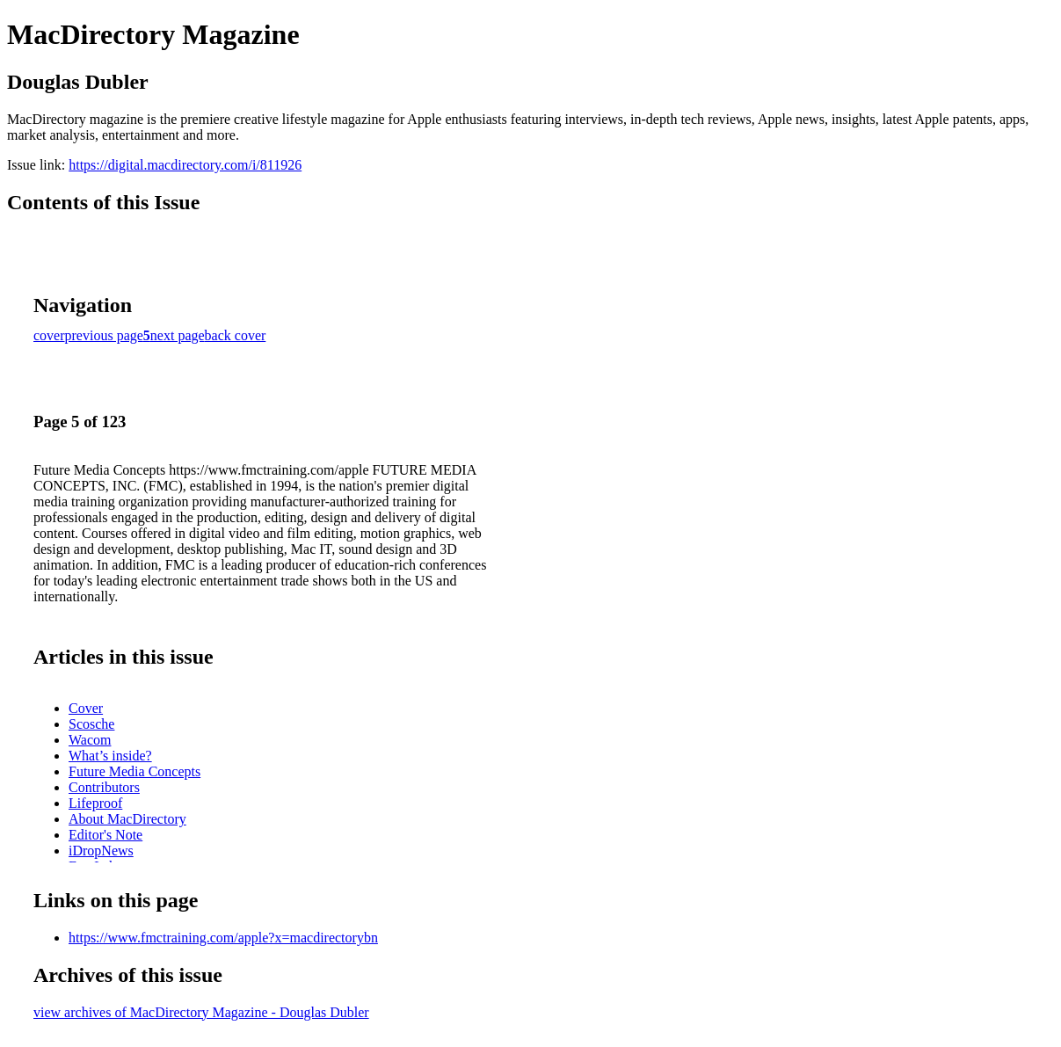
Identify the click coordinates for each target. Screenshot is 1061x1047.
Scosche (91, 723)
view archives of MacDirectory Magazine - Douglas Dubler (201, 1012)
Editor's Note (105, 834)
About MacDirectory (127, 818)
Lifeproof (95, 803)
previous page (104, 335)
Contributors (104, 787)
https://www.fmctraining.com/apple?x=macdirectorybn (223, 937)
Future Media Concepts (134, 771)
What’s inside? (110, 755)
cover (49, 335)
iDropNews (101, 850)
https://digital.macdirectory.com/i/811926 (185, 164)
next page (177, 335)
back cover (235, 335)
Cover (86, 708)
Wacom (90, 739)
